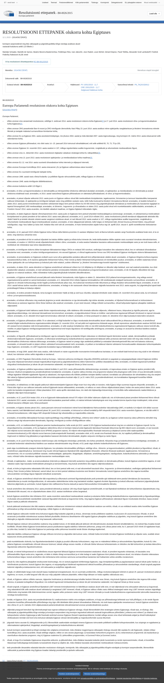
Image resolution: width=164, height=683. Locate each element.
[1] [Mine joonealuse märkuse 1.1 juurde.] (103, 121)
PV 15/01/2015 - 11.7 (89, 85)
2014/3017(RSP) (20, 70)
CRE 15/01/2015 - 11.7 (90, 87)
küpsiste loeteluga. (150, 680)
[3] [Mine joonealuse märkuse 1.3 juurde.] (99, 153)
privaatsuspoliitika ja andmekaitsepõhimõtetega (98, 680)
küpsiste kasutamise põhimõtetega (129, 680)
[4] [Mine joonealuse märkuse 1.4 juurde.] (91, 158)
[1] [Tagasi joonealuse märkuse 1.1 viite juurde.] (4, 661)
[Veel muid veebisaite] (152, 2)
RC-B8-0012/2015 (41, 62)
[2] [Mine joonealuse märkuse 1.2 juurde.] (21, 124)
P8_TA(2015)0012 (142, 85)
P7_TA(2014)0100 (30, 661)
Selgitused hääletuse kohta (91, 90)
